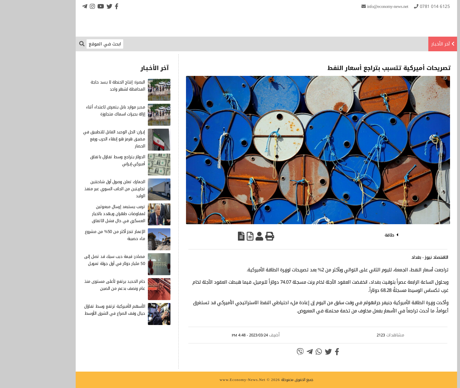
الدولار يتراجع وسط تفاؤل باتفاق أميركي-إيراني (81, 160)
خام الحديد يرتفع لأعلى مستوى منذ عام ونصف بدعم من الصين (78, 285)
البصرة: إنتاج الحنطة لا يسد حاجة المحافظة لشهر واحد (81, 85)
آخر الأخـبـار (404, 44)
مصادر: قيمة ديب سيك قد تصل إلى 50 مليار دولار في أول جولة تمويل (78, 260)
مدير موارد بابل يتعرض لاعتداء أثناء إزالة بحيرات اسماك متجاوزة (79, 110)
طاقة (353, 235)
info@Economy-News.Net (351, 6)
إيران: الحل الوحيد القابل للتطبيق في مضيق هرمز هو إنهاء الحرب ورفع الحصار (78, 139)
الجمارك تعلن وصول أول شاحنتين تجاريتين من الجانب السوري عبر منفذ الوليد (78, 189)
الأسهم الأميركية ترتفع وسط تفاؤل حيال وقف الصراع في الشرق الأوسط (78, 309)
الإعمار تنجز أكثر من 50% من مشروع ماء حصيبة (78, 235)
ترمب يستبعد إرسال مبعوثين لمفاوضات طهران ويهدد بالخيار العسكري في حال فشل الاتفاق (82, 214)
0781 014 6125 (398, 6)
